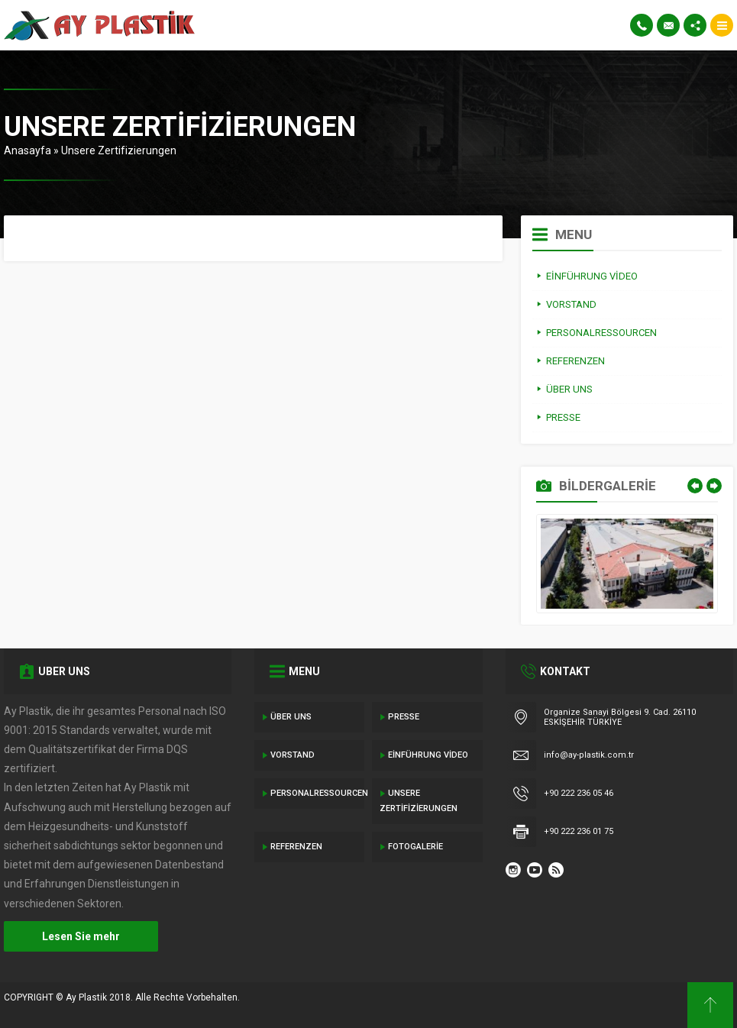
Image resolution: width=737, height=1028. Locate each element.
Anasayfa (27, 150)
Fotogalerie (415, 847)
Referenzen (296, 847)
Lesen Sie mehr (81, 936)
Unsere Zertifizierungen (418, 800)
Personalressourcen (317, 793)
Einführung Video (428, 755)
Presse (403, 717)
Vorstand (292, 755)
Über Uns (291, 717)
